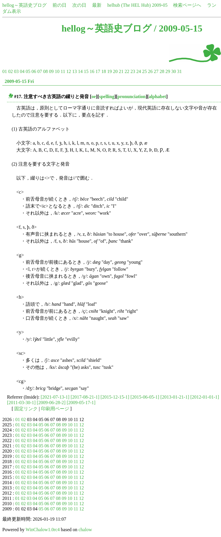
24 (138, 71)
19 (109, 71)
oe (94, 96)
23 (132, 71)
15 (86, 71)
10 (57, 71)
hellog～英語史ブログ (24, 5)
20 (115, 71)
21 (121, 71)
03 (16, 71)
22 (126, 71)
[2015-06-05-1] (144, 397)
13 (74, 71)
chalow (85, 529)
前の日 (59, 5)
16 (92, 71)
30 (173, 71)
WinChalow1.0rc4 (43, 529)
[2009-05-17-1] (81, 402)
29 (167, 71)
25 (144, 71)
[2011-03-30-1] (21, 402)
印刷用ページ (55, 408)
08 (45, 71)
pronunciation (131, 96)
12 (68, 71)
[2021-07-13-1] (55, 397)
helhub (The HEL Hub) (129, 5)
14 (80, 71)
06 (33, 71)
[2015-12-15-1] (115, 397)
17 (97, 71)
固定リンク (26, 408)
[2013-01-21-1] (174, 397)
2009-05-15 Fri (19, 81)
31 (179, 71)
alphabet (157, 96)
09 (51, 71)
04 (22, 71)
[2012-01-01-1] (204, 397)
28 (161, 71)
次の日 (79, 5)
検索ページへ (187, 5)
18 (103, 71)
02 (10, 71)
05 (28, 71)
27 (156, 71)
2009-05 (159, 5)
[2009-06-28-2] (51, 402)
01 (4, 71)
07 (39, 71)
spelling (106, 96)
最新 (96, 5)
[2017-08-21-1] (85, 397)
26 (150, 71)
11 (63, 71)
